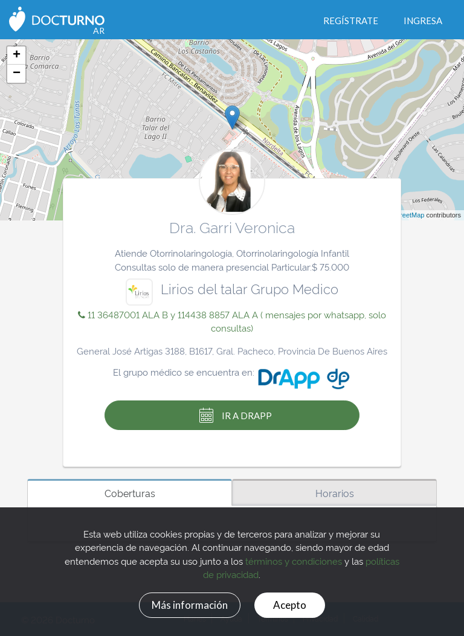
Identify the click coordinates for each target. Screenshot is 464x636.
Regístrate (350, 20)
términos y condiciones (293, 559)
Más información (186, 604)
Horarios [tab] (334, 492)
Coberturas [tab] (130, 492)
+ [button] (17, 56)
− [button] (17, 74)
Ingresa (423, 20)
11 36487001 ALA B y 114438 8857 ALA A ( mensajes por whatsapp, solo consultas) (232, 321)
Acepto (293, 604)
